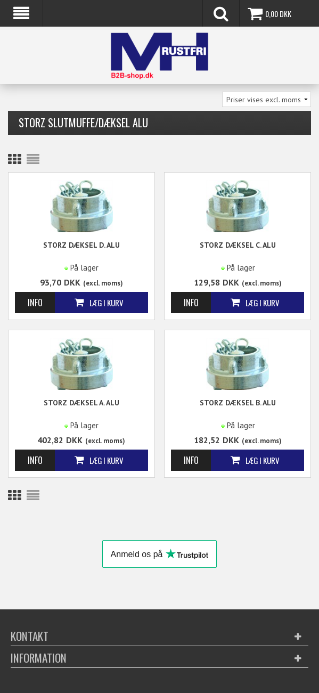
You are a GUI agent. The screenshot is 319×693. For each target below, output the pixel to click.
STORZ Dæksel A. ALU (81, 402)
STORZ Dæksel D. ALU (81, 245)
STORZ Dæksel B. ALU (238, 402)
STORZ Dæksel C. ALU (238, 245)
